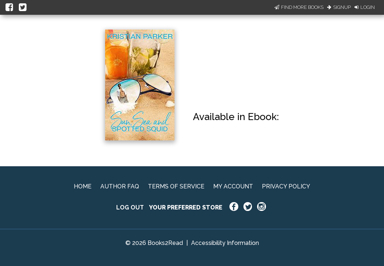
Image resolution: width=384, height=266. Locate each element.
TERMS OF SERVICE (176, 186)
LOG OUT (130, 207)
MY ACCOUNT (233, 186)
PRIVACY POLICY (286, 186)
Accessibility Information (225, 242)
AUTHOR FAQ (119, 186)
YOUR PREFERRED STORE (185, 207)
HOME (82, 186)
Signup (339, 7)
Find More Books (299, 7)
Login (364, 7)
